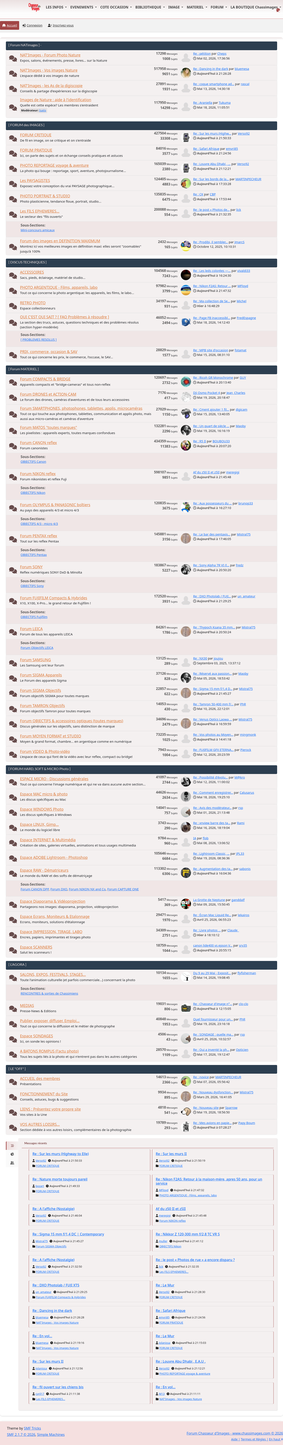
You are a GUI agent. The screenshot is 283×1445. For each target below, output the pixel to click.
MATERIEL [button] (195, 7)
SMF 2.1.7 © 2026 (21, 1434)
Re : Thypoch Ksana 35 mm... (214, 627)
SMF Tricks (32, 1428)
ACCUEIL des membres (40, 1078)
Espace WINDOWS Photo (42, 809)
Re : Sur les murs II (171, 1153)
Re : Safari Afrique (206, 149)
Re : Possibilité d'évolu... (210, 777)
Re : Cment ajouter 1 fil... (211, 409)
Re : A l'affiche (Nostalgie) (53, 1208)
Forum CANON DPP (35, 889)
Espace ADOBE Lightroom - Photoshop (54, 857)
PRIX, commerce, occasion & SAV (48, 351)
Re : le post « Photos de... (211, 210)
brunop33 (245, 503)
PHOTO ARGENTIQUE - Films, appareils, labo (58, 287)
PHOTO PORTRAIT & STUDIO (45, 195)
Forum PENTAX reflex (38, 535)
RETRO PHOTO (33, 302)
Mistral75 (244, 534)
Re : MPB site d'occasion (210, 350)
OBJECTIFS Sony (32, 586)
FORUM (217, 7)
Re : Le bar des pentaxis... (211, 534)
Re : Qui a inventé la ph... (211, 1050)
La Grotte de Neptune (209, 900)
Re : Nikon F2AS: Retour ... (212, 286)
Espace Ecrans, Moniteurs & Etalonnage (55, 916)
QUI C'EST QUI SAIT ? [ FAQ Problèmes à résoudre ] (64, 316)
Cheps (221, 53)
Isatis (42, 110)
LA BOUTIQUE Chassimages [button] (255, 7)
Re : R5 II (199, 441)
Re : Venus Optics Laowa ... (212, 719)
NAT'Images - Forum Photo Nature (50, 55)
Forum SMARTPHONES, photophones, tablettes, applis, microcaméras (81, 408)
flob (205, 838)
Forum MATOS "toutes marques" (48, 427)
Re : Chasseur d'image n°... (212, 1004)
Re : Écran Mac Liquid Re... (212, 915)
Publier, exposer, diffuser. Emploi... (50, 1020)
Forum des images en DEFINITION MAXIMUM (60, 240)
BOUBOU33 (221, 441)
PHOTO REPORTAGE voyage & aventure (54, 165)
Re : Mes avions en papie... (212, 1123)
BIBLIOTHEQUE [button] (148, 7)
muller (163, 1241)
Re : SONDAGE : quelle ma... (213, 1034)
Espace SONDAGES (36, 1035)
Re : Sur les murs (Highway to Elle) (60, 1153)
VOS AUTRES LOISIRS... (40, 1124)
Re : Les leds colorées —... (212, 271)
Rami (240, 823)
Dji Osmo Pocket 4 (206, 393)
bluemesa (242, 69)
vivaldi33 (243, 271)
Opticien (242, 1050)
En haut (276, 1439)
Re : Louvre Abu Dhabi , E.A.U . (181, 1361)
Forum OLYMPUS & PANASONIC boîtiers (55, 504)
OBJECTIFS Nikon (33, 493)
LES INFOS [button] (55, 7)
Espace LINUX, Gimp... (39, 824)
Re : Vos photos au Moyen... (213, 734)
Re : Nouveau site (206, 1108)
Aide (234, 1439)
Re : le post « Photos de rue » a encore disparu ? (195, 1259)
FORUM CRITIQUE (36, 134)
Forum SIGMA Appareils (41, 675)
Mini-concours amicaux (38, 230)
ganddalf (237, 900)
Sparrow (231, 1108)
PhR (243, 704)
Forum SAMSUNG (35, 659)
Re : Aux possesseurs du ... (212, 503)
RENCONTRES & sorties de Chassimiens (49, 993)
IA (194, 838)
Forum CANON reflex (38, 442)
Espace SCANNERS (36, 947)
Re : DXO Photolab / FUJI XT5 (55, 1285)
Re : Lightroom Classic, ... (211, 853)
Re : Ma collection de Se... (211, 301)
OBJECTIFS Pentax (34, 555)
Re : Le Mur (165, 1285)
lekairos (244, 915)
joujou (218, 658)
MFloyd (243, 286)
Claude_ (233, 930)
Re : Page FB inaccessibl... (211, 318)
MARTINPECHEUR (248, 179)
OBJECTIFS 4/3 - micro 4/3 (39, 524)
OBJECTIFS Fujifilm (34, 617)
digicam (241, 409)
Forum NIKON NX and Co (87, 889)
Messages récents (35, 1143)
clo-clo (243, 1004)
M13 (161, 1394)
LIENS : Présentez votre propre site (50, 1109)
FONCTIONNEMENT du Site (44, 1093)
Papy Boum (246, 1123)
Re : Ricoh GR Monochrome (213, 377)
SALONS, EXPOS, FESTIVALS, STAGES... (53, 974)
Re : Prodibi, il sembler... (210, 242)
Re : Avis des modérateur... (212, 808)
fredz (239, 565)
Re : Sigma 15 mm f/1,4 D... (213, 689)
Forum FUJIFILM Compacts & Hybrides (53, 597)
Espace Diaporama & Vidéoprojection (52, 901)
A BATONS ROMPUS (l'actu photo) (49, 1051)
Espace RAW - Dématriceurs (44, 870)
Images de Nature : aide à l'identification (55, 99)
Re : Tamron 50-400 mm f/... (213, 704)
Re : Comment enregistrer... (213, 792)
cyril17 (40, 1394)
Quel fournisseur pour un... (213, 1019)
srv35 (243, 945)
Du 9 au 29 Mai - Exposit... (212, 973)
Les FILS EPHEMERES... (39, 211)
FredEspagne (246, 318)
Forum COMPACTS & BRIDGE (45, 379)
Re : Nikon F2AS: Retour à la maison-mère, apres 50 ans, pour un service (209, 1181)
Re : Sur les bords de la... (211, 179)
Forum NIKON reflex (38, 473)
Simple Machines (51, 1434)
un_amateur (246, 596)
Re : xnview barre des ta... (212, 823)
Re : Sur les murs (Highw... (212, 133)
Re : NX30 (200, 658)
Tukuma (225, 103)
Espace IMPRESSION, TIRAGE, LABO (51, 931)
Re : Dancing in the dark (210, 69)
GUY (243, 377)
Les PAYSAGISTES (35, 180)
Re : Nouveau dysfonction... (213, 1092)
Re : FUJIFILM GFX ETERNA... (213, 750)
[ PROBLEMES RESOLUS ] (39, 339)
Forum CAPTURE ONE (123, 889)
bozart (40, 1186)
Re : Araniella (202, 103)
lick (238, 210)
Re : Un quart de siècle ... (211, 426)
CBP (213, 194)
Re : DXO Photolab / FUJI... (212, 596)
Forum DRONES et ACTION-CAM (48, 394)
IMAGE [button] (174, 7)
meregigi (232, 472)
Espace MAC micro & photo (44, 794)
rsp (240, 808)
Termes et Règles (253, 1439)
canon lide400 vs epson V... (213, 945)
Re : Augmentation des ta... (213, 869)
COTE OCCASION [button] (114, 7)
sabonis (245, 869)
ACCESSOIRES (32, 272)
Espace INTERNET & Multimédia (48, 839)
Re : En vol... (42, 1336)
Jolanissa (164, 1343)
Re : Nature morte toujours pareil (59, 1179)
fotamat (240, 350)
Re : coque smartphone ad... (213, 84)
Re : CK (198, 194)
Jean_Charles (235, 393)
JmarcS (239, 242)
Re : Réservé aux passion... (212, 673)
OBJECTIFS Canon (33, 462)
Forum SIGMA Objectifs (40, 690)
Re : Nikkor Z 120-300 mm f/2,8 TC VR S (188, 1234)
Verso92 (244, 133)
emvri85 (232, 149)
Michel (241, 301)
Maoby (241, 426)
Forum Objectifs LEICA (37, 648)
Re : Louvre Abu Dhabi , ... (212, 164)
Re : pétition (202, 53)
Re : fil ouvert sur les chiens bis (58, 1387)
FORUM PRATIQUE (36, 150)
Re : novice (201, 1077)
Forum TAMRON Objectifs (42, 705)
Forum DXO (58, 889)
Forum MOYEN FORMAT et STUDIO (50, 736)
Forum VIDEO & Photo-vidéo (45, 751)
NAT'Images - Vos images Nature (48, 70)
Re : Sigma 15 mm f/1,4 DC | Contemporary (68, 1234)
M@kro (239, 777)
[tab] (12, 1145)
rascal (245, 84)
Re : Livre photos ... (207, 930)
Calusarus (247, 792)
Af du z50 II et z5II (206, 472)
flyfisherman (247, 973)
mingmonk (248, 734)
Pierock (245, 750)
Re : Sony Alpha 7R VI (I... (211, 565)
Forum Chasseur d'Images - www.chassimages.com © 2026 (235, 1433)
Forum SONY (31, 566)
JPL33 (240, 853)
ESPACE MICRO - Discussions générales (54, 778)
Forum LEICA (31, 628)
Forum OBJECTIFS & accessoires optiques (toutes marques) (71, 720)
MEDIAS (27, 1005)
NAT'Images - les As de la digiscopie (51, 85)
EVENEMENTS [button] (82, 7)
